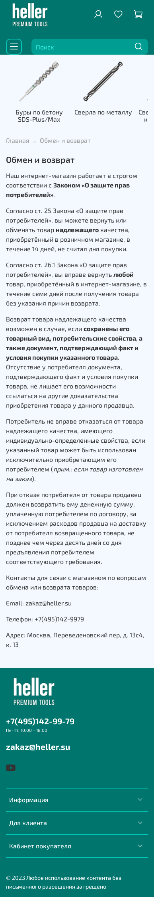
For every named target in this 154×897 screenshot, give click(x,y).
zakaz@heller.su (38, 746)
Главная (17, 140)
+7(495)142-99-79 (40, 721)
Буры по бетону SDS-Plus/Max (39, 115)
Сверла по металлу (103, 112)
